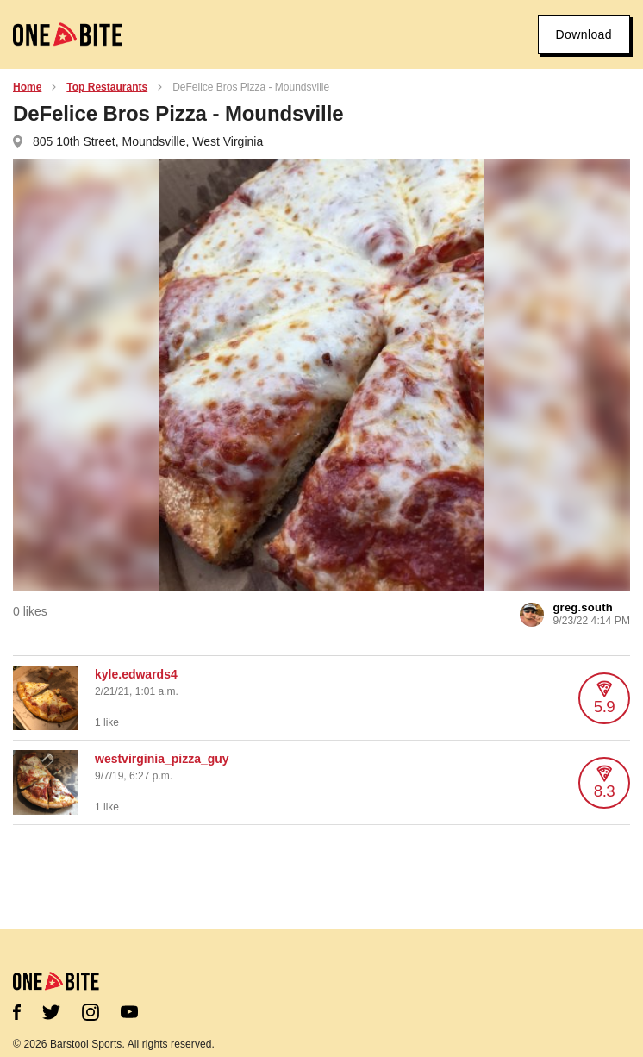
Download (584, 34)
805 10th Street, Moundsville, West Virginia (148, 141)
